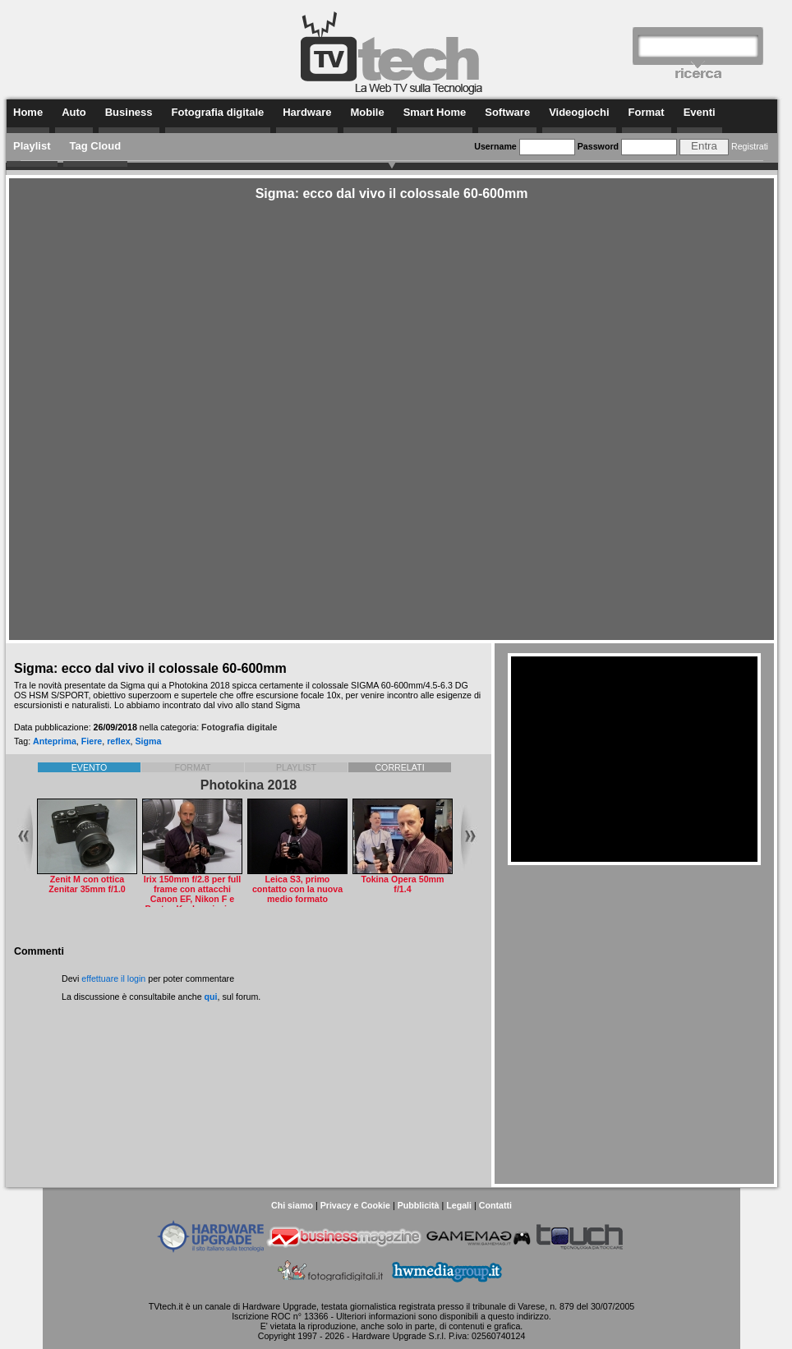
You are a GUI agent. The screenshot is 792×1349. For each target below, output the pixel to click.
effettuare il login (113, 978)
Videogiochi (579, 112)
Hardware (307, 112)
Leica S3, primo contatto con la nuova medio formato (297, 889)
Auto (74, 112)
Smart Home (435, 112)
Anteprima (54, 741)
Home (28, 112)
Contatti (495, 1205)
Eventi (700, 112)
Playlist (32, 146)
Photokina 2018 (248, 785)
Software (507, 112)
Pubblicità (419, 1205)
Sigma (149, 741)
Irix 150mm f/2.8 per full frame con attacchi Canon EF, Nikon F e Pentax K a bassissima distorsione (192, 898)
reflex (118, 741)
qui (211, 996)
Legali (459, 1205)
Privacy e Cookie (355, 1205)
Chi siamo (292, 1205)
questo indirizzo (518, 1316)
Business (129, 112)
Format (647, 112)
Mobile (367, 112)
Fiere (91, 741)
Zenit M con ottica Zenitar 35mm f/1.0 (87, 884)
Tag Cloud (96, 146)
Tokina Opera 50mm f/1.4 (402, 884)
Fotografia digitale (218, 112)
